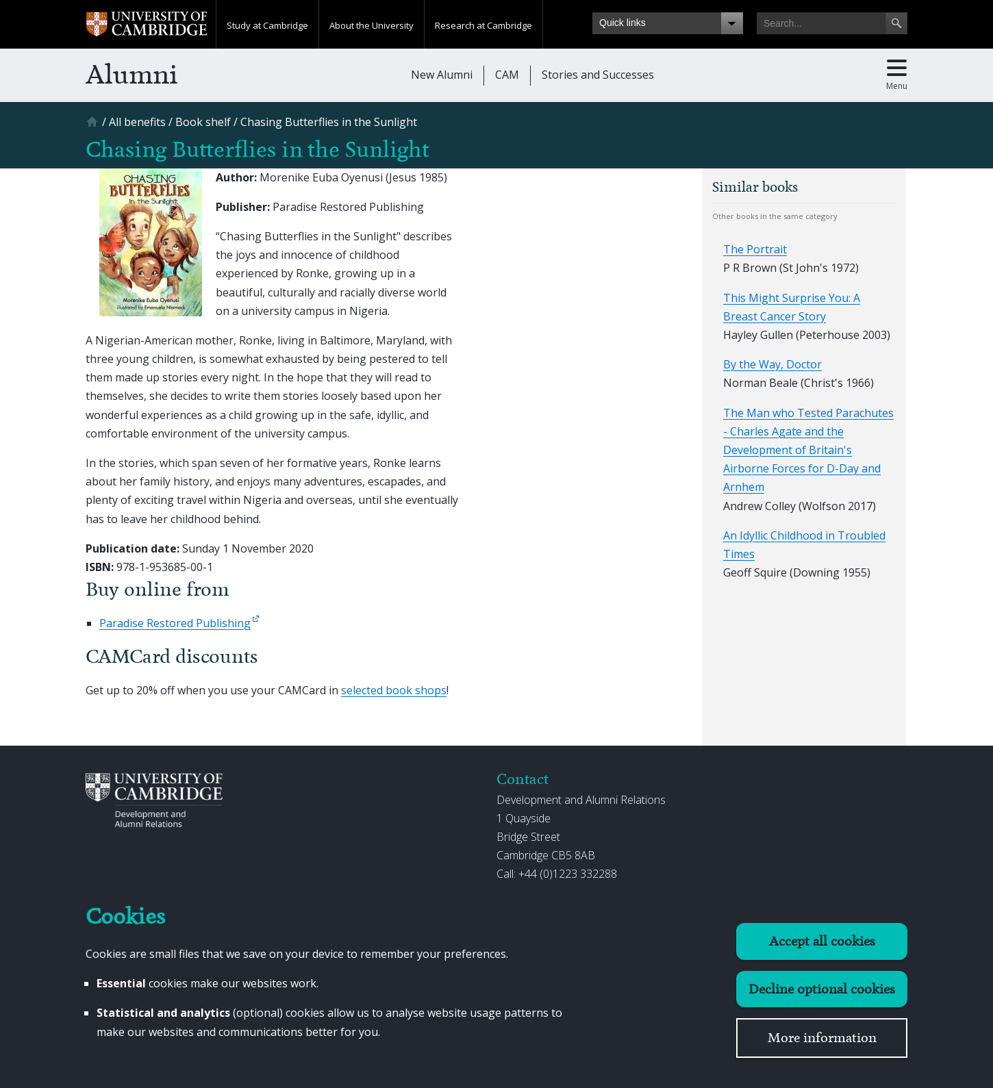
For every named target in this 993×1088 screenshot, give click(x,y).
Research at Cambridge (483, 25)
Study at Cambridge (267, 25)
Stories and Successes (598, 74)
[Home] (94, 126)
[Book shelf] (203, 121)
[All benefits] (137, 121)
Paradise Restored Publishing (175, 623)
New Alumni (442, 74)
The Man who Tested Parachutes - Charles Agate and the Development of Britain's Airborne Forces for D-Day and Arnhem (808, 450)
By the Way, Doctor (772, 364)
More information (822, 1037)
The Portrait (755, 249)
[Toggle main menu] (896, 75)
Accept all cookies (822, 941)
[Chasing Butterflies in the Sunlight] (328, 121)
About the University (371, 25)
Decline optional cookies (822, 989)
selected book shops (394, 690)
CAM (507, 74)
